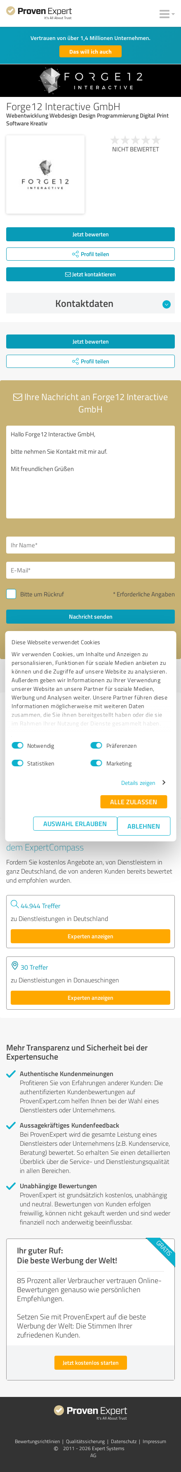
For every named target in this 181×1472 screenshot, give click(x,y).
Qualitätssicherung (85, 1441)
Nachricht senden (91, 616)
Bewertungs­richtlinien (37, 1441)
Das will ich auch (90, 51)
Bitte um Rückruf (42, 594)
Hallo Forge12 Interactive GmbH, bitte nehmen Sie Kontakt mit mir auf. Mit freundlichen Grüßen (90, 472)
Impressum (154, 1441)
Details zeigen (138, 783)
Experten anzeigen (90, 936)
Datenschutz (123, 1441)
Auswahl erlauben (75, 823)
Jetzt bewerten (91, 234)
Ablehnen (143, 826)
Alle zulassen (133, 801)
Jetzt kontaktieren (90, 274)
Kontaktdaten (113, 303)
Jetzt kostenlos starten (91, 1362)
